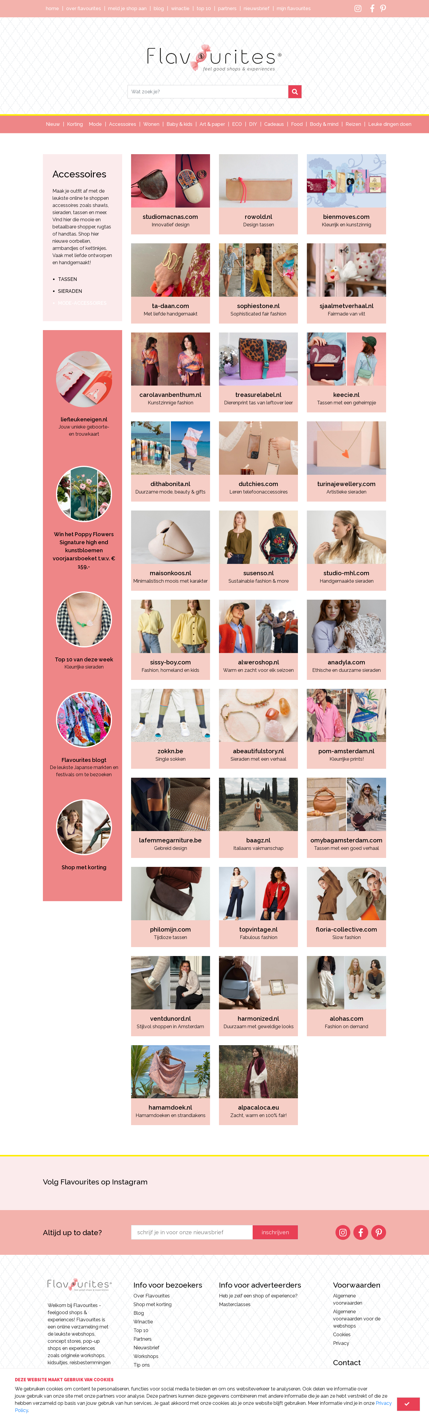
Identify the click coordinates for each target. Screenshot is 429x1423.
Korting (75, 124)
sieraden (70, 291)
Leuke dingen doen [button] (389, 124)
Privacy (341, 1343)
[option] (84, 384)
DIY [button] (253, 124)
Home (52, 8)
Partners (227, 8)
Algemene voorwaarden (347, 1299)
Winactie (180, 8)
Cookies (342, 1334)
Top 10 (204, 8)
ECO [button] (237, 124)
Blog (159, 8)
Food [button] (297, 124)
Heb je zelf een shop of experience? (258, 1296)
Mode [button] (95, 124)
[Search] (208, 91)
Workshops (145, 1356)
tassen (67, 279)
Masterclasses (235, 1304)
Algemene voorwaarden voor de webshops (356, 1319)
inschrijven (275, 1232)
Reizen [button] (353, 124)
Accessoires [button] (122, 124)
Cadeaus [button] (274, 124)
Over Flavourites (83, 8)
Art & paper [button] (212, 124)
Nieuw (53, 124)
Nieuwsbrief (257, 8)
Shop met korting (152, 1304)
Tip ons (141, 1365)
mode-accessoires (82, 303)
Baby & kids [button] (179, 124)
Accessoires (79, 174)
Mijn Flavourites (294, 8)
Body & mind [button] (324, 124)
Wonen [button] (151, 124)
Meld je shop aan (127, 8)
